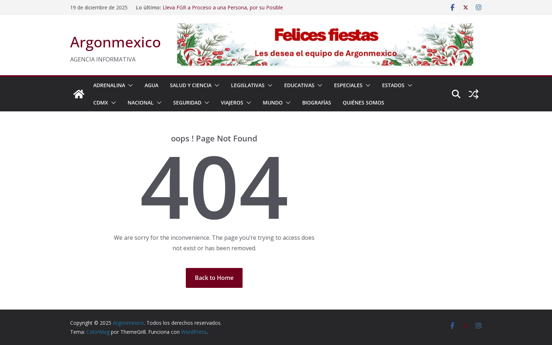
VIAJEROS (232, 102)
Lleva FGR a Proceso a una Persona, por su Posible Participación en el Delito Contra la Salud (223, 11)
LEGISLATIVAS (248, 85)
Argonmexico (115, 42)
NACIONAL (141, 102)
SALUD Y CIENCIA (190, 85)
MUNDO (273, 102)
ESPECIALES (348, 85)
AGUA (151, 85)
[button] (129, 85)
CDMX (100, 102)
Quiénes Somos (363, 102)
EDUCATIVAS (299, 85)
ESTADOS (393, 85)
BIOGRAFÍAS (316, 102)
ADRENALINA (109, 85)
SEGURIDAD (187, 102)
